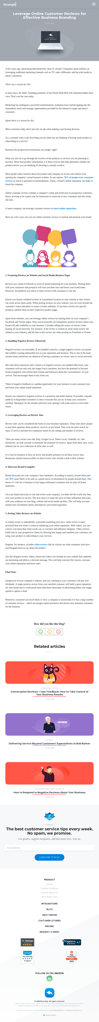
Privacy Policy (57, 1010)
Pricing (49, 926)
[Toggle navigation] (94, 4)
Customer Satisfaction (49, 888)
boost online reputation (64, 208)
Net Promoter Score (49, 897)
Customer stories (49, 920)
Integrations (49, 903)
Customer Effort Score (49, 892)
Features (49, 884)
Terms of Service (72, 1010)
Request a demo (49, 932)
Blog (49, 909)
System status (49, 1015)
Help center (49, 915)
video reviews (41, 544)
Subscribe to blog (49, 857)
